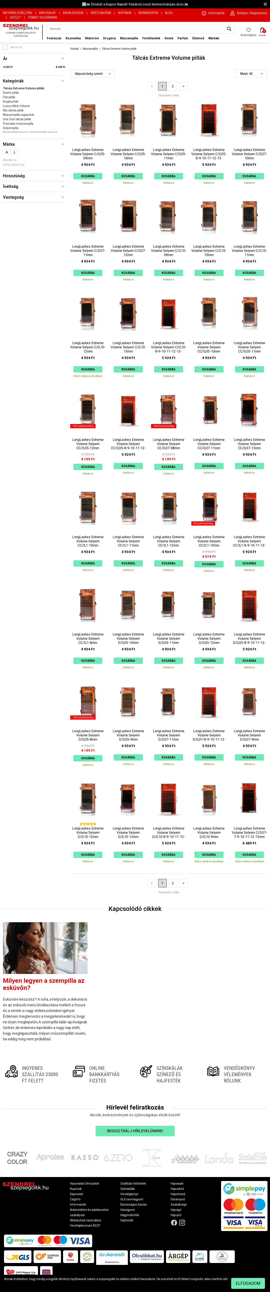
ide (225, 1279)
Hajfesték (126, 1220)
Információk (78, 1204)
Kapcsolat (47, 13)
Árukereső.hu (112, 1262)
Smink (169, 38)
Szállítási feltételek (133, 1183)
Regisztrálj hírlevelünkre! (135, 1131)
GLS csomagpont (131, 1199)
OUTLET (15, 17)
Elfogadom (248, 1283)
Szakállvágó (179, 1204)
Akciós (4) (16, 47)
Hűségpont (127, 1209)
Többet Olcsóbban (42, 17)
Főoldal (74, 48)
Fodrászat (54, 38)
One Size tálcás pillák (17, 119)
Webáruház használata (85, 1220)
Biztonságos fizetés (133, 1204)
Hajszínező (178, 1194)
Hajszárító (177, 1188)
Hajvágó (176, 1209)
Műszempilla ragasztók (18, 114)
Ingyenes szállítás (17, 13)
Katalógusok (73, 13)
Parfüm (183, 38)
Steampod (178, 1199)
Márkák (213, 38)
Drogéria (109, 38)
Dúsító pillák (11, 92)
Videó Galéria (100, 13)
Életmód (198, 38)
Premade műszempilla (18, 123)
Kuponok (124, 13)
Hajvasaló (177, 1183)
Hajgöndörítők (129, 1215)
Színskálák (127, 1188)
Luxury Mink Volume (16, 106)
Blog (169, 13)
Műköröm (92, 38)
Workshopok (148, 13)
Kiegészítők (10, 101)
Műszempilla (129, 38)
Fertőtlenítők (151, 38)
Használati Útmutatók (84, 1183)
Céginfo (75, 1199)
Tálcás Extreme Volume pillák (23, 88)
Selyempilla (10, 128)
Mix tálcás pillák (13, 110)
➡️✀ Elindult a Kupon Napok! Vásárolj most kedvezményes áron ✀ (135, 4)
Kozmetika (73, 38)
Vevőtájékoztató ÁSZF (85, 1225)
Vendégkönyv (129, 1194)
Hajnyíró (176, 1215)
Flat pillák (9, 97)
